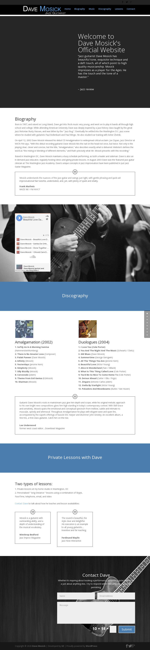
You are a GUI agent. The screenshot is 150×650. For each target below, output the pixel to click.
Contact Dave (21, 503)
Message (96, 613)
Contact (131, 10)
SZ (63, 646)
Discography (104, 10)
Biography (79, 10)
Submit (127, 629)
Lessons (119, 10)
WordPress (91, 646)
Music (92, 10)
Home (68, 10)
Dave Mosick (39, 646)
